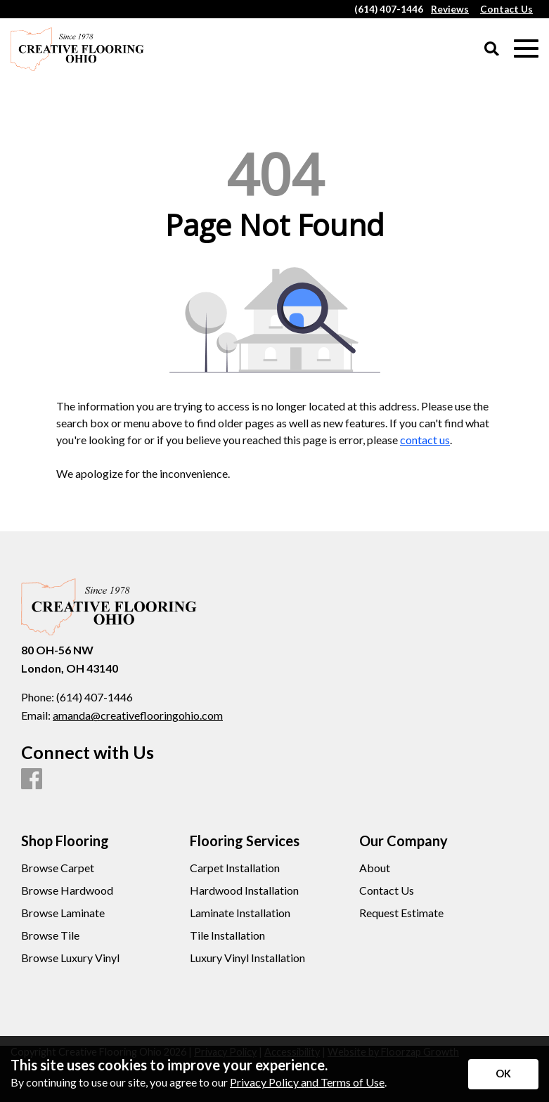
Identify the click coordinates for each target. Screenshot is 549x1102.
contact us (425, 439)
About (374, 868)
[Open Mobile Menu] (526, 48)
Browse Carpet (57, 868)
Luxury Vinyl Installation (247, 958)
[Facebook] (31, 779)
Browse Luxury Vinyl (70, 958)
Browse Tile (50, 935)
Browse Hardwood (67, 890)
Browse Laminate (63, 913)
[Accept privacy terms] (503, 1074)
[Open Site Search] (492, 49)
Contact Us (386, 890)
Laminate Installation (240, 913)
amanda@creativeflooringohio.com (138, 715)
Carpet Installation (235, 868)
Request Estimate (401, 913)
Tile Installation (227, 935)
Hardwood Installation (244, 890)
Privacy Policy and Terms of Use (307, 1082)
